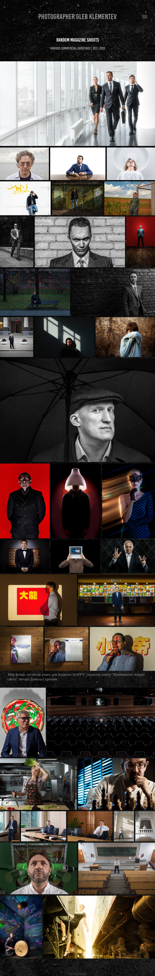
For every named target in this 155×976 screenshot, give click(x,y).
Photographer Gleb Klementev (77, 17)
